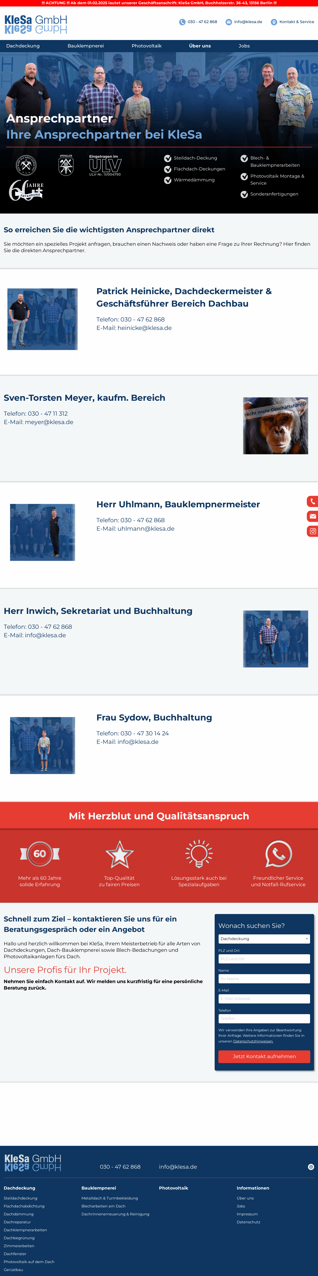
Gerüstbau (13, 1270)
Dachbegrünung (19, 1238)
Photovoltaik (173, 1188)
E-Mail (223, 1039)
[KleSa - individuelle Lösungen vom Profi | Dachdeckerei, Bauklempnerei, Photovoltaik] (36, 24)
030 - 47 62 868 (120, 1167)
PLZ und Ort (229, 999)
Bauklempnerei (98, 1188)
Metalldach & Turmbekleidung (109, 1198)
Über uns (245, 1198)
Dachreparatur (17, 1222)
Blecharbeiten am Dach (103, 1206)
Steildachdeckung (20, 1198)
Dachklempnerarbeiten (25, 1230)
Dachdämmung (19, 1214)
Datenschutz (248, 1222)
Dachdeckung (19, 1188)
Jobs (241, 1206)
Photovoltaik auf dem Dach (29, 1262)
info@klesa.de (178, 1167)
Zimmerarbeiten (19, 1246)
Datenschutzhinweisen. (253, 1090)
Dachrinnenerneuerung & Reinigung (115, 1214)
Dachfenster (15, 1254)
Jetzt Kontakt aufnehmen (264, 1105)
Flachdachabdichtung (24, 1206)
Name (264, 1018)
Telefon (264, 1058)
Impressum (247, 1214)
